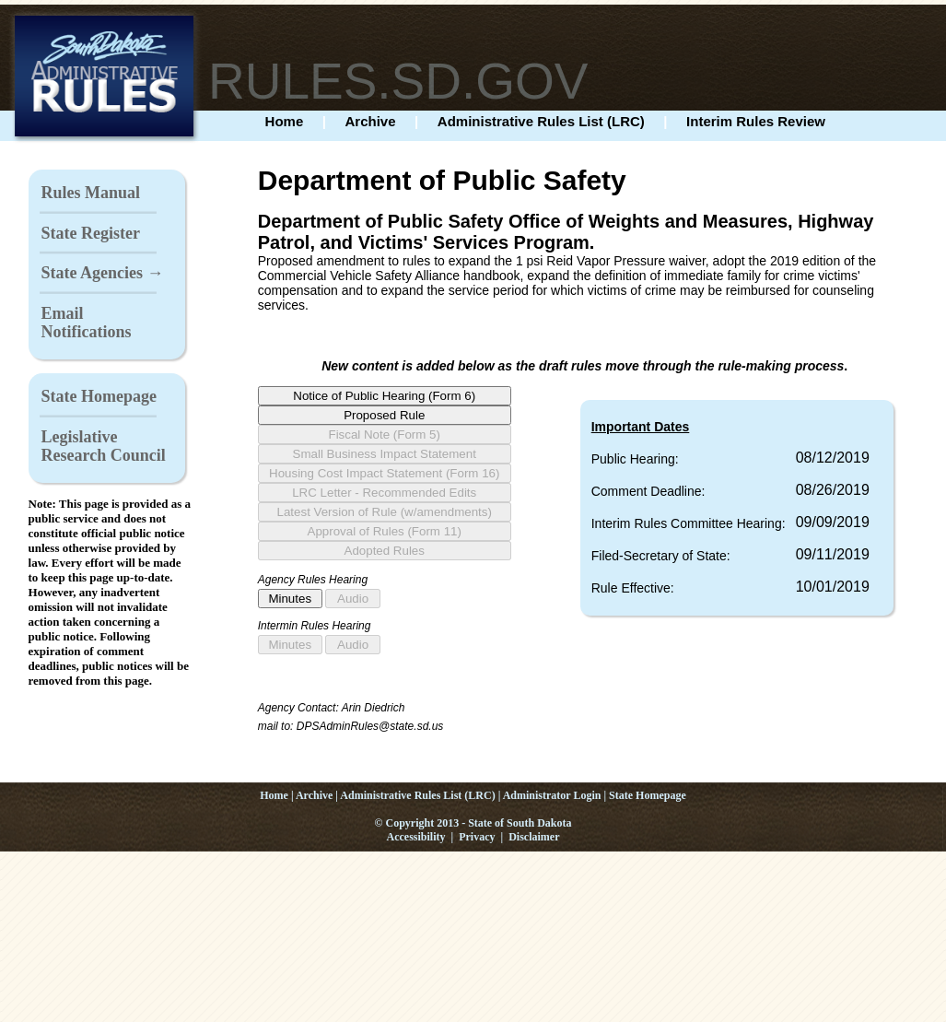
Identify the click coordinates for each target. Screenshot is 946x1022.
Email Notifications (86, 322)
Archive (370, 121)
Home (284, 121)
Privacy (477, 836)
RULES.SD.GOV (398, 81)
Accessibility (416, 836)
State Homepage (99, 396)
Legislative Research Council (103, 446)
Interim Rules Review (755, 121)
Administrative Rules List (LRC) (541, 121)
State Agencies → (102, 273)
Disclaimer (533, 836)
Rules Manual (91, 192)
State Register (90, 233)
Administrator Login (552, 795)
